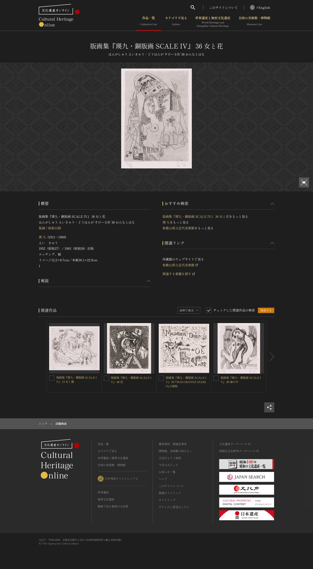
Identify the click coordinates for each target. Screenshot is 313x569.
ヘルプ (163, 479)
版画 (42, 228)
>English (260, 7)
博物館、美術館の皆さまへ (175, 451)
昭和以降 (54, 228)
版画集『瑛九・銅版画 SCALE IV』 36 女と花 (195, 216)
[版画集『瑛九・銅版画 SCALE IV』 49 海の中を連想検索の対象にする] (216, 378)
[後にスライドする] (270, 357)
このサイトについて (223, 7)
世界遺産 (103, 492)
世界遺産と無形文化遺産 (212, 21)
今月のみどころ (168, 465)
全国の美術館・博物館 (254, 21)
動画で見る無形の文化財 (113, 506)
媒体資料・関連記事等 (173, 444)
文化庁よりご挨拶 (170, 458)
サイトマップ (167, 500)
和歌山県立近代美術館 (178, 228)
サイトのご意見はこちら (174, 507)
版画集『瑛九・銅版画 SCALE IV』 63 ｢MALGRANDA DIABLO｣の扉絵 (186, 382)
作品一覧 (148, 21)
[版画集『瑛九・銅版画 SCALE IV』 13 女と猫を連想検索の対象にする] (51, 378)
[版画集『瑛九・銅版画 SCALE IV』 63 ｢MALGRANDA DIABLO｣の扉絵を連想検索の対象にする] (161, 378)
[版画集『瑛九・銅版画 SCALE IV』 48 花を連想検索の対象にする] (106, 378)
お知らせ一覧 (167, 472)
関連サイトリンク (170, 493)
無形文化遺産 (106, 499)
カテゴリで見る (176, 21)
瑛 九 (42, 237)
